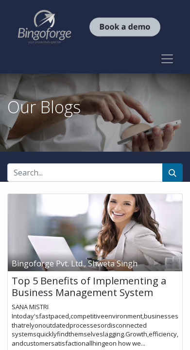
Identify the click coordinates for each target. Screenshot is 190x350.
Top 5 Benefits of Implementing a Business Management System (89, 286)
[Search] (172, 172)
